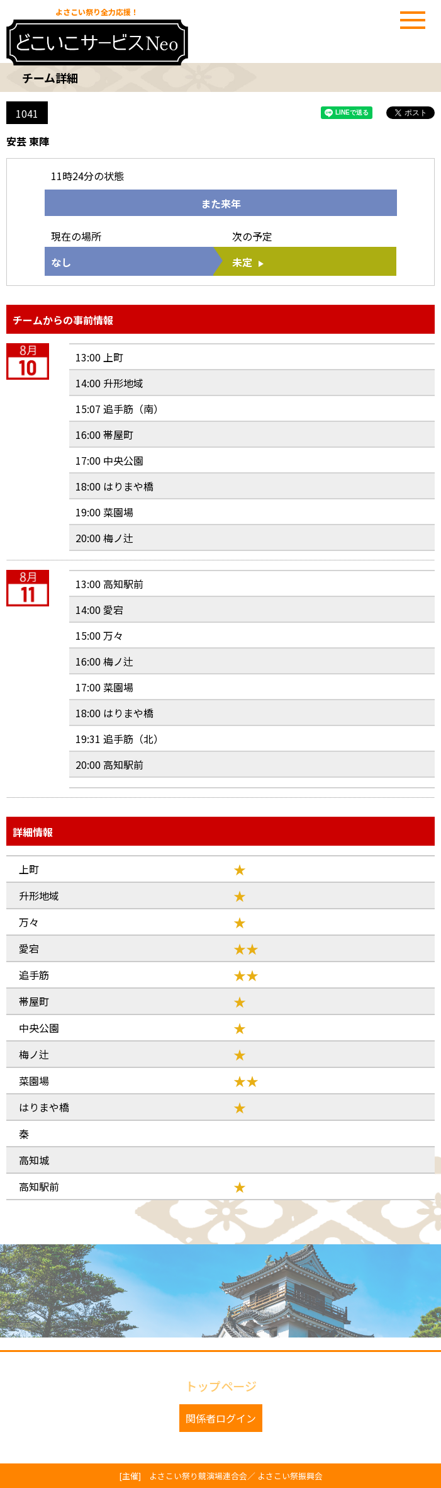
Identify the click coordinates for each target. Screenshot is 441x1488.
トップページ (221, 1386)
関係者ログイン (221, 1418)
